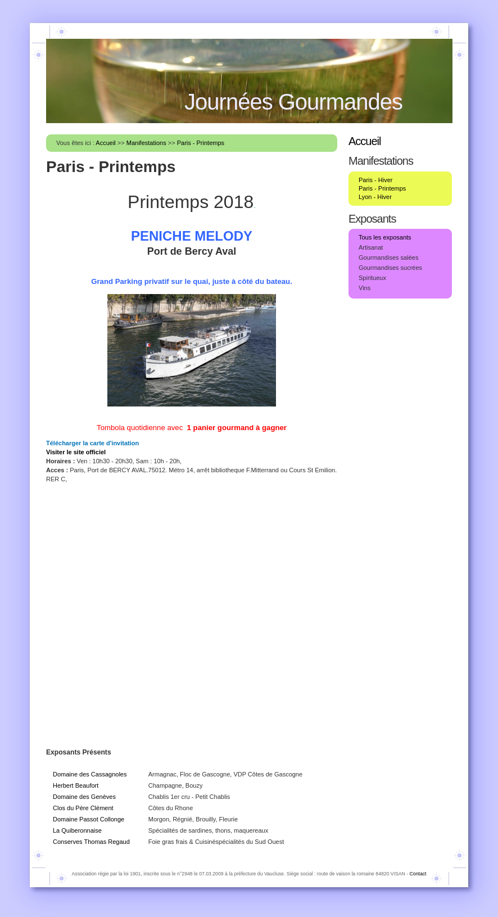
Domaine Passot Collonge (88, 819)
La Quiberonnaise (77, 830)
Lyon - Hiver (375, 196)
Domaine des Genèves (84, 796)
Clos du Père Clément (83, 808)
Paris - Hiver (376, 180)
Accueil (105, 142)
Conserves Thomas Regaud (91, 841)
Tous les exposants (385, 237)
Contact (418, 874)
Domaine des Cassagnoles (89, 774)
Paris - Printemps (200, 142)
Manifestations (146, 142)
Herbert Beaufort (75, 785)
